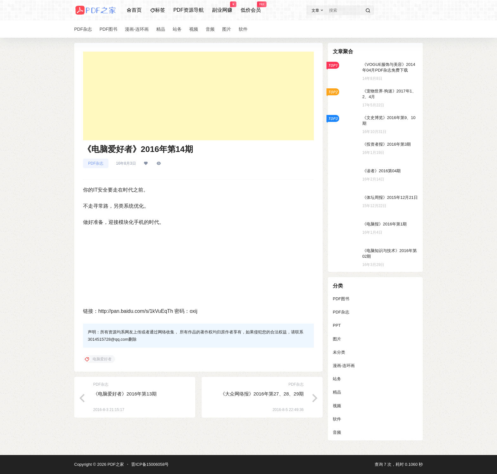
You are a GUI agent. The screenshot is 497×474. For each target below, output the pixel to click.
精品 (337, 392)
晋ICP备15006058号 (150, 464)
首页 (134, 10)
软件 (337, 419)
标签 (157, 10)
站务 (337, 378)
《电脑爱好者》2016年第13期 (125, 393)
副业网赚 (222, 7)
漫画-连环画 (344, 365)
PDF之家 (115, 464)
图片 (337, 339)
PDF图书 (341, 298)
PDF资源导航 (188, 10)
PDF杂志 (95, 163)
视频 (337, 405)
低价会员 (251, 7)
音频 (337, 432)
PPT (337, 325)
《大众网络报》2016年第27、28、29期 (262, 393)
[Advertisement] (198, 96)
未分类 (339, 352)
